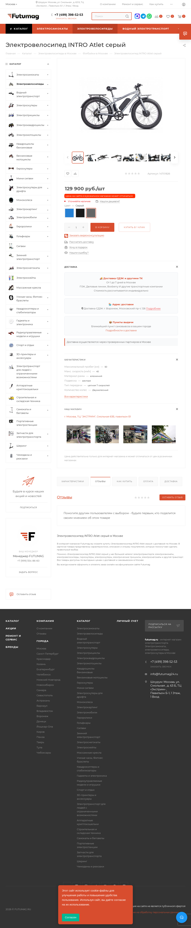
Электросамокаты (88, 628)
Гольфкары (83, 722)
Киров (41, 731)
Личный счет (127, 620)
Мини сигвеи (85, 687)
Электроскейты (86, 747)
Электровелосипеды (90, 633)
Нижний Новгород (48, 679)
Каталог (12, 620)
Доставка (171, 481)
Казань (41, 664)
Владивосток (45, 710)
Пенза (41, 736)
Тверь (40, 742)
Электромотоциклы (89, 663)
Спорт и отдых (86, 789)
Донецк (41, 721)
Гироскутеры (85, 682)
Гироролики (84, 717)
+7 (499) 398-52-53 (68, 15)
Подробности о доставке (121, 330)
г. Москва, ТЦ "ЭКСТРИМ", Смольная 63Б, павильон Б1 (97, 416)
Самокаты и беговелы (90, 838)
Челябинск (44, 674)
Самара (41, 690)
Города (42, 640)
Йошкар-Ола (45, 726)
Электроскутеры (87, 647)
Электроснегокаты (88, 742)
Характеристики (73, 481)
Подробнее (153, 308)
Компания (45, 620)
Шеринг (82, 861)
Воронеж (42, 716)
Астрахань (43, 700)
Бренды (12, 646)
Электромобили (87, 712)
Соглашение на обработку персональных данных (150, 912)
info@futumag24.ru (164, 674)
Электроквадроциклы (91, 658)
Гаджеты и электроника (92, 775)
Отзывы (100, 481)
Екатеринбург (46, 669)
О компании (44, 628)
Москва (41, 648)
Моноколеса (85, 702)
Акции (11, 628)
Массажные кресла (89, 752)
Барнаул (42, 705)
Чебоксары (44, 752)
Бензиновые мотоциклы (92, 677)
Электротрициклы (88, 652)
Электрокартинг (87, 707)
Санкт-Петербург (48, 653)
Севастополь (45, 695)
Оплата (148, 481)
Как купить (124, 481)
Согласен (70, 917)
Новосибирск (45, 684)
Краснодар (44, 658)
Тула (39, 747)
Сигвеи (81, 728)
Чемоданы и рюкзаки (90, 866)
